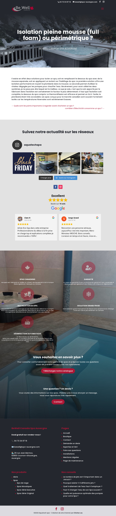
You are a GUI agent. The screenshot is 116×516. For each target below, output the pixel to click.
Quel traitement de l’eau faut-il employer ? (82, 486)
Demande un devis (71, 443)
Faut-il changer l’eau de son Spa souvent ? (82, 490)
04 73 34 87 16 (20, 441)
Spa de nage (22, 483)
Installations (69, 454)
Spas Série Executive (26, 490)
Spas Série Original (25, 493)
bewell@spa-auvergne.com (27, 447)
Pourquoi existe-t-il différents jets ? (79, 483)
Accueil (66, 433)
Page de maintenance (73, 461)
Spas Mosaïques (24, 486)
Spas (15, 480)
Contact (58, 401)
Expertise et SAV (70, 447)
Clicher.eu (78, 513)
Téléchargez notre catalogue (58, 370)
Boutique (67, 436)
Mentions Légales (71, 457)
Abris (15, 477)
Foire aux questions (72, 450)
